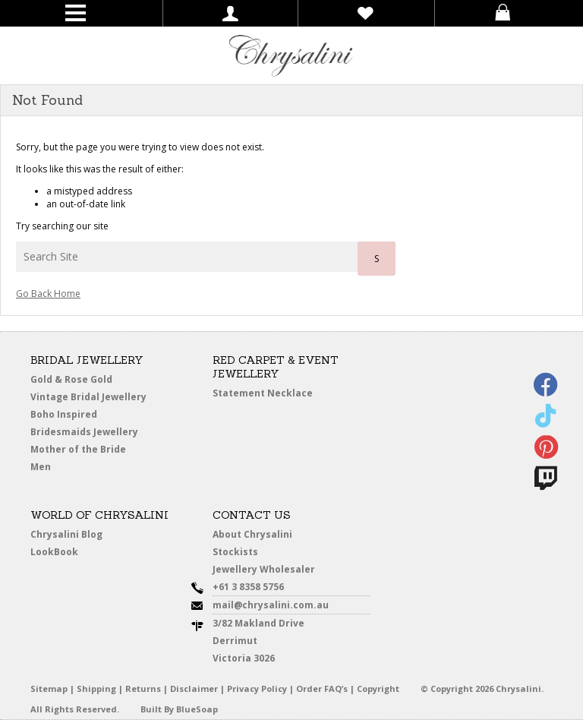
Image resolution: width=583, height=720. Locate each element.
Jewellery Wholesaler (264, 569)
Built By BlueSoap (179, 709)
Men (40, 466)
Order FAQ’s (322, 688)
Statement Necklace (263, 393)
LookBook (54, 551)
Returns (143, 688)
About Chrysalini (252, 534)
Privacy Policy (257, 688)
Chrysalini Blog (66, 534)
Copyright (378, 688)
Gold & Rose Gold (71, 379)
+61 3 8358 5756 (248, 586)
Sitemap (49, 688)
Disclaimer (194, 688)
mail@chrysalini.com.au (271, 604)
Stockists (235, 551)
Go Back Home (48, 293)
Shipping (96, 688)
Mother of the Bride (78, 449)
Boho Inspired (63, 414)
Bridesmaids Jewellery (84, 431)
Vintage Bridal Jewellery (88, 396)
